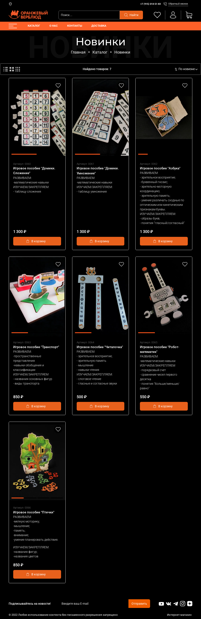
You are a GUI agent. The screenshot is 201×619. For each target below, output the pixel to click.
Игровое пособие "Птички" (33, 512)
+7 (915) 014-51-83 (150, 4)
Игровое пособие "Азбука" (160, 168)
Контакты (74, 25)
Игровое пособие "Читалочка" (100, 347)
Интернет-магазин (179, 614)
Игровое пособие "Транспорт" (36, 347)
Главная (78, 52)
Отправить (139, 603)
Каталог (34, 25)
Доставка (98, 25)
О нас (53, 25)
